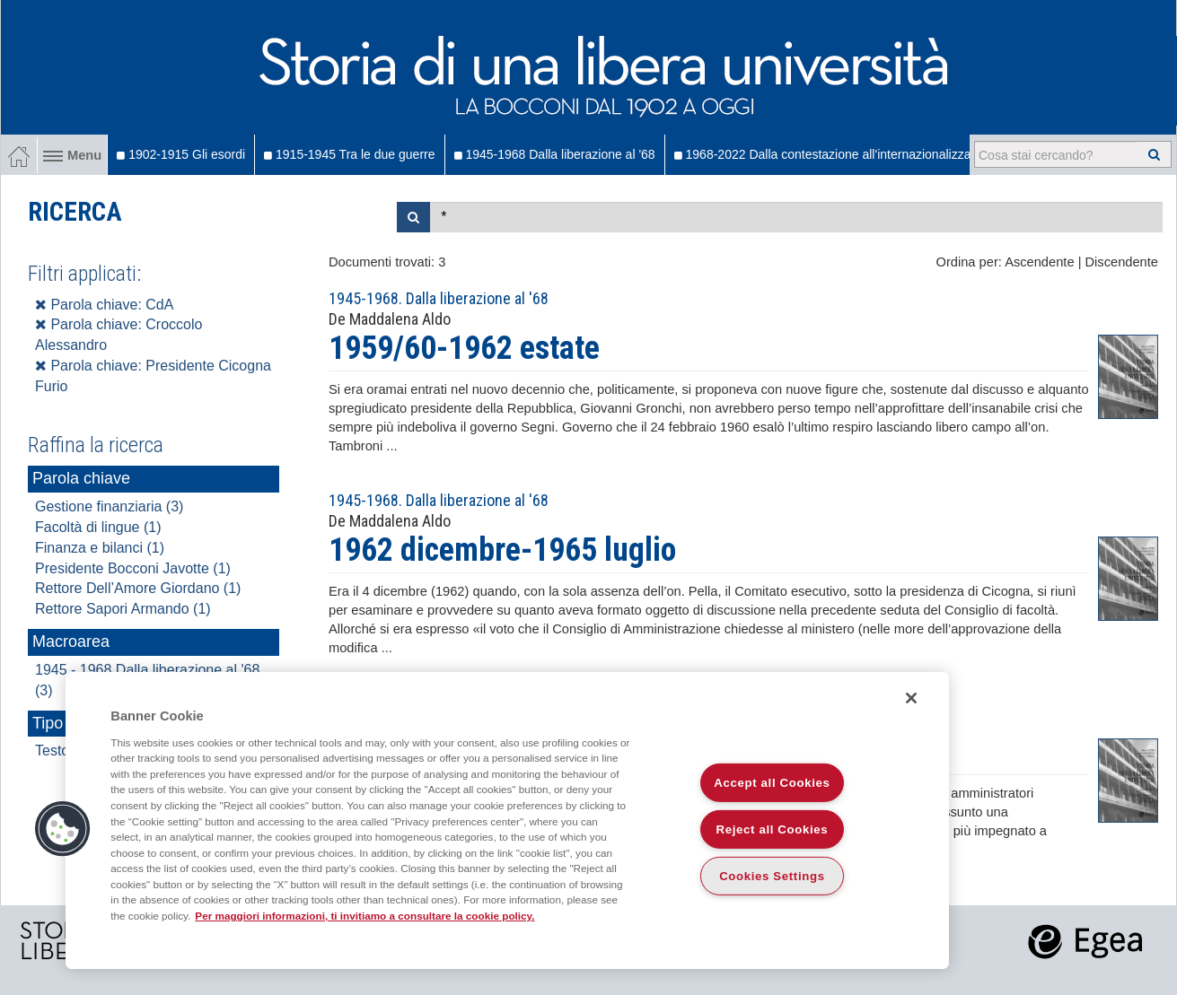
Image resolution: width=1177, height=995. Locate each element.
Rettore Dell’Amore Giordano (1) (138, 588)
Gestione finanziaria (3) (109, 506)
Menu (72, 155)
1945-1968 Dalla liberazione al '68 (554, 154)
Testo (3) (63, 750)
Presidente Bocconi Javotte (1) (133, 568)
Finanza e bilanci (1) (99, 547)
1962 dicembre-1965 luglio (502, 550)
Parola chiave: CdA (104, 304)
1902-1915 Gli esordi (181, 154)
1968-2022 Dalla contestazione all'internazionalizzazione (837, 154)
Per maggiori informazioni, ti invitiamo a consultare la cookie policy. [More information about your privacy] (364, 915)
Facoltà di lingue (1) (98, 527)
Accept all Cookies (772, 783)
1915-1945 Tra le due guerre (349, 154)
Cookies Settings (772, 876)
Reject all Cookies (772, 829)
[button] (63, 829)
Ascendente (1039, 262)
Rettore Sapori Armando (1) (123, 608)
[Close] (911, 698)
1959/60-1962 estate (464, 348)
